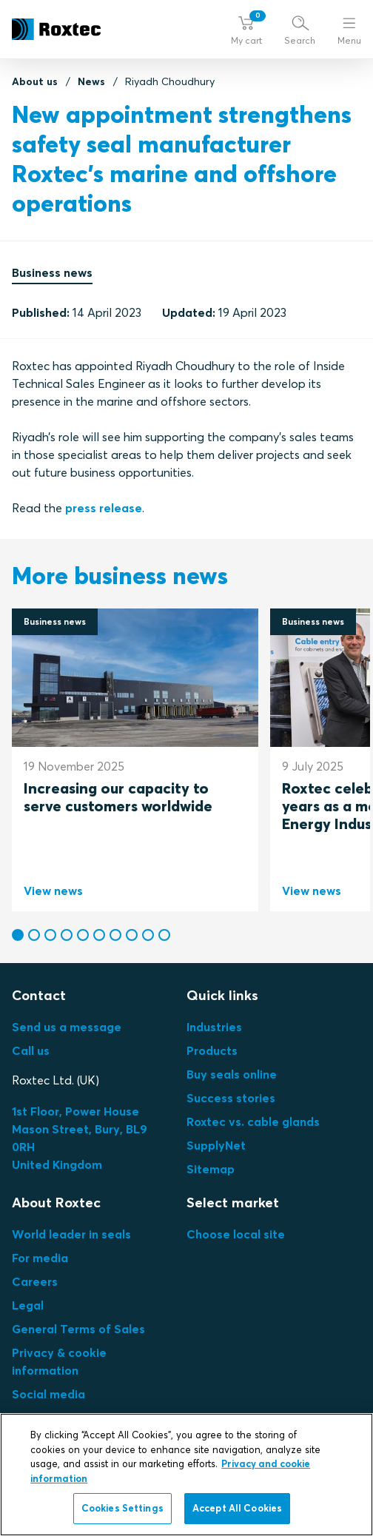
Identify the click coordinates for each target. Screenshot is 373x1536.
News (91, 81)
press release (103, 507)
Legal (28, 1305)
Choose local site (235, 1234)
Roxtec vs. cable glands (253, 1121)
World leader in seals (71, 1234)
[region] (186, 1474)
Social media (48, 1393)
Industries (214, 1026)
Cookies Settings (122, 1508)
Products (212, 1050)
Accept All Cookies (237, 1508)
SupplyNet (216, 1145)
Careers (35, 1281)
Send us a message (66, 1026)
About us (35, 81)
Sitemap (210, 1168)
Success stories (230, 1097)
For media (40, 1257)
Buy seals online (231, 1074)
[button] (246, 29)
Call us (31, 1050)
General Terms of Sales (78, 1328)
